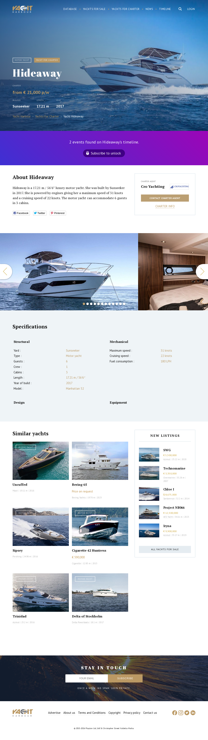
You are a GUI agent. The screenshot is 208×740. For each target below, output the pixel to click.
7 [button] (106, 304)
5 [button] (98, 304)
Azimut (16, 622)
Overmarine (169, 477)
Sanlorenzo (168, 498)
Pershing (17, 556)
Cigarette (76, 563)
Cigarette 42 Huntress (89, 550)
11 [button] (120, 304)
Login (191, 9)
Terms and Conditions (92, 713)
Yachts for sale (94, 9)
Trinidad (19, 616)
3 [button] (91, 304)
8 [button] (109, 304)
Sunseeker (21, 106)
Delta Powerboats (80, 622)
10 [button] (117, 304)
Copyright (114, 713)
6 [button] (102, 304)
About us (69, 713)
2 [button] (87, 304)
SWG (167, 450)
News (149, 9)
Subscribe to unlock (106, 153)
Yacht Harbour (23, 10)
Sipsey (18, 550)
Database (70, 9)
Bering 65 (79, 484)
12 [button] (124, 304)
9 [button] (113, 304)
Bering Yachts (79, 497)
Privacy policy (132, 713)
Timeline (165, 9)
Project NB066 (173, 507)
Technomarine (174, 468)
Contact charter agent (165, 198)
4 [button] (95, 304)
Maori (15, 490)
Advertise (54, 713)
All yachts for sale (165, 549)
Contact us (150, 713)
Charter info (165, 206)
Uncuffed (20, 484)
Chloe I (168, 489)
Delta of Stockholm (87, 616)
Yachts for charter (126, 9)
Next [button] (202, 271)
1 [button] (84, 304)
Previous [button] (6, 271)
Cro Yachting (153, 186)
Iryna (167, 526)
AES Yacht (168, 516)
